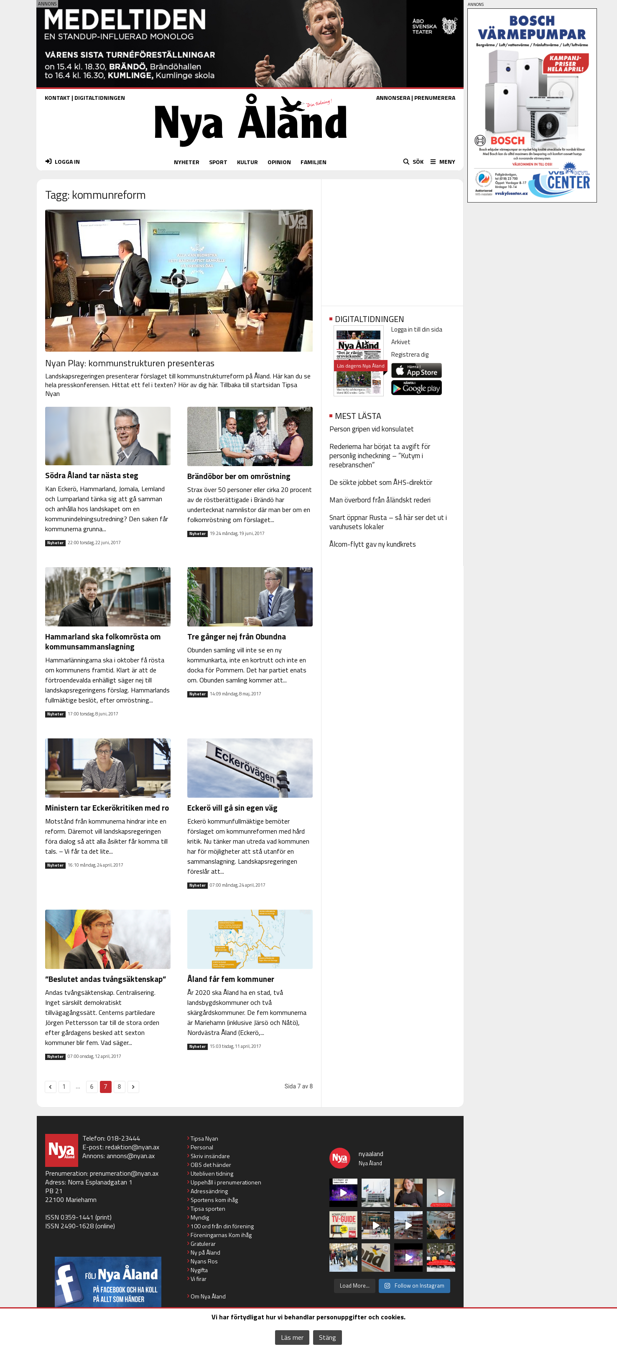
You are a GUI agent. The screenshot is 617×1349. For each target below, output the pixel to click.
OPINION (279, 161)
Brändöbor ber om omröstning (239, 476)
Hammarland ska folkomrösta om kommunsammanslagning (103, 641)
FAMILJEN (313, 161)
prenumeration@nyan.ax (124, 1173)
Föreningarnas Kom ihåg (221, 1234)
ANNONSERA (393, 97)
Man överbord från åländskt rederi (380, 499)
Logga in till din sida (416, 329)
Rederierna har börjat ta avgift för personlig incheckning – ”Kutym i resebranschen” (379, 455)
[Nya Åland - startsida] (251, 149)
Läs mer (292, 1337)
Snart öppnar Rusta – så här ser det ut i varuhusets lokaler (388, 522)
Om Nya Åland (208, 1296)
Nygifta (199, 1269)
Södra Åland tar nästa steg (91, 475)
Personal (202, 1147)
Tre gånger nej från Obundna (236, 636)
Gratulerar (203, 1243)
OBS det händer (211, 1164)
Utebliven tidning (212, 1173)
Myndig (200, 1217)
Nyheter (55, 543)
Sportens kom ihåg (214, 1199)
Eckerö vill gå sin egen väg (232, 807)
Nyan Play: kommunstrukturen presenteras (129, 363)
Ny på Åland (205, 1252)
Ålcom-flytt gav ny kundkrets (372, 544)
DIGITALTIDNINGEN (99, 97)
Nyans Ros (204, 1261)
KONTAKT (57, 97)
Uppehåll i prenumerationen (226, 1182)
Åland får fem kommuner (230, 979)
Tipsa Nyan (204, 1138)
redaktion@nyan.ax (132, 1147)
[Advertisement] (392, 240)
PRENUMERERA (434, 97)
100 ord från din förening (222, 1226)
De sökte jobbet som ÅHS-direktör (380, 482)
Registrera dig (409, 354)
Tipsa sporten (208, 1208)
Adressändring (209, 1191)
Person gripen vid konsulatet (371, 428)
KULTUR (247, 161)
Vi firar (199, 1278)
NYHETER (186, 161)
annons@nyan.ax (131, 1156)
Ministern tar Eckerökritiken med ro (107, 807)
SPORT (218, 161)
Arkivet (400, 342)
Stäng (327, 1337)
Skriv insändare (210, 1155)
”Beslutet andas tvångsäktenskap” (105, 979)
